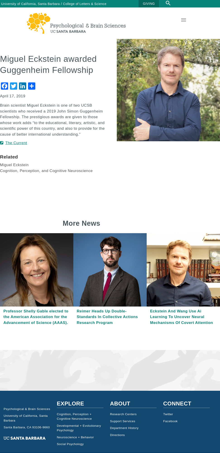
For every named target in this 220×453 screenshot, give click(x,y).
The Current (16, 152)
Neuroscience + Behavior (75, 446)
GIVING (149, 3)
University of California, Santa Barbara (30, 4)
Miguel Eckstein (14, 174)
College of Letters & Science (85, 4)
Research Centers (123, 423)
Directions (117, 444)
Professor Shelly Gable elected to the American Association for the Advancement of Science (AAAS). (35, 326)
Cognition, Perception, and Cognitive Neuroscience (46, 179)
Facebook (170, 430)
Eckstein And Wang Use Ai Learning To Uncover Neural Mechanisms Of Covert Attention (181, 326)
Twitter (168, 423)
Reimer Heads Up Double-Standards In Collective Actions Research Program (107, 326)
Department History (124, 437)
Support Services (122, 430)
